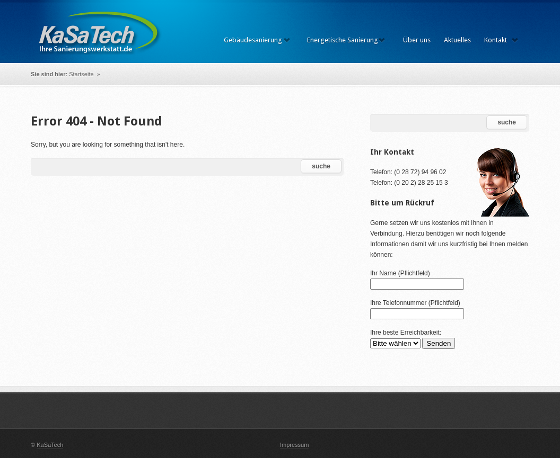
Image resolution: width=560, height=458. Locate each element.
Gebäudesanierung (253, 40)
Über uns (417, 40)
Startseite (82, 74)
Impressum (294, 445)
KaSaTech (50, 445)
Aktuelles (457, 40)
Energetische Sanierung (342, 40)
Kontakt (495, 40)
